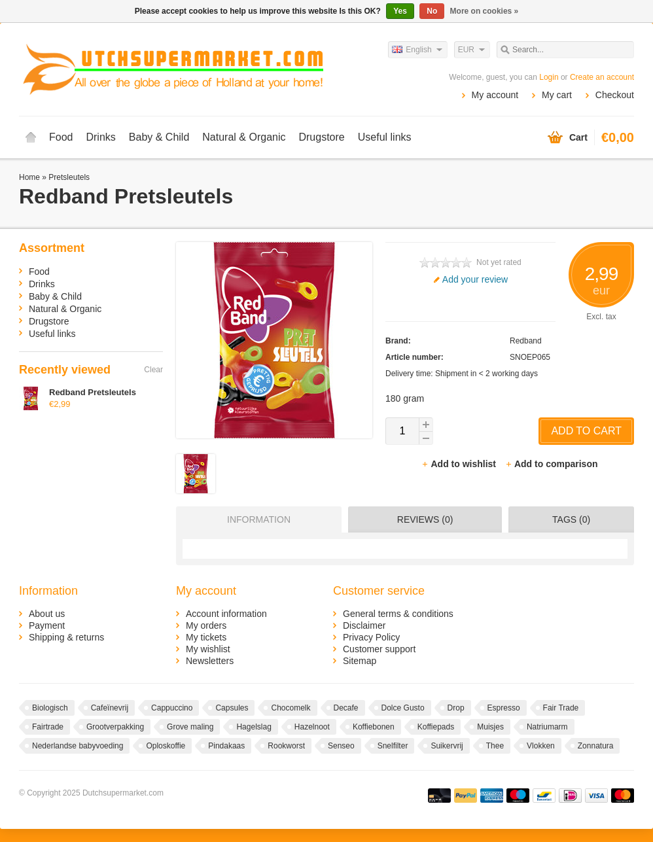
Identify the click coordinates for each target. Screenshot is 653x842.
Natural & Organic (243, 137)
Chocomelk (290, 707)
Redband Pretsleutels (92, 392)
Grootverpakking (115, 726)
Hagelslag (253, 726)
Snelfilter (393, 745)
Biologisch (50, 707)
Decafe (346, 707)
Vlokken (541, 745)
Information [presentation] (259, 519)
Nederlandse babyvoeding (77, 745)
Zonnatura (596, 745)
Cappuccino (171, 707)
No (432, 11)
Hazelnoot (312, 726)
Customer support (379, 649)
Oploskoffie (165, 745)
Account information (226, 613)
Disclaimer (364, 625)
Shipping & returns (66, 637)
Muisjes (490, 726)
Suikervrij (447, 745)
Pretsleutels (69, 177)
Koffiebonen (374, 726)
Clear (153, 369)
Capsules (231, 707)
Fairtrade (47, 726)
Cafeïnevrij (109, 707)
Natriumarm (547, 726)
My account (495, 95)
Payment (47, 625)
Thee (495, 745)
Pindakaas (226, 745)
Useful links (385, 137)
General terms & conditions (398, 613)
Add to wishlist (459, 464)
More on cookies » (484, 11)
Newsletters (210, 661)
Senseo (341, 745)
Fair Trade (561, 707)
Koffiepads (436, 726)
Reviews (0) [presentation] (425, 519)
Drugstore (321, 137)
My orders (206, 625)
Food (61, 137)
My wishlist (208, 649)
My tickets (206, 637)
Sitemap (359, 661)
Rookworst (286, 745)
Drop (456, 707)
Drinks (100, 137)
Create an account (602, 77)
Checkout (614, 95)
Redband (526, 340)
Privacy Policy (371, 637)
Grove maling (190, 726)
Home (31, 137)
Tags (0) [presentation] (571, 519)
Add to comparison (551, 464)
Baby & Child (159, 137)
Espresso (503, 707)
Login (548, 77)
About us (47, 613)
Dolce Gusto (403, 707)
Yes (400, 11)
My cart (557, 95)
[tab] (255, 519)
